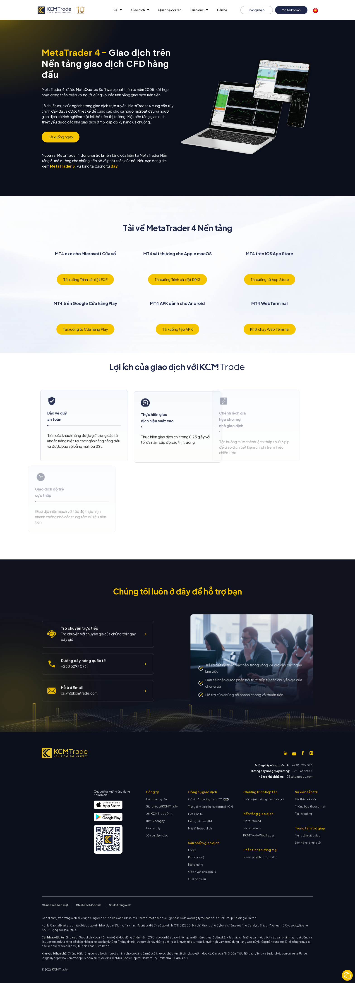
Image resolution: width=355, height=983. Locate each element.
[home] (61, 10)
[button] (117, 10)
